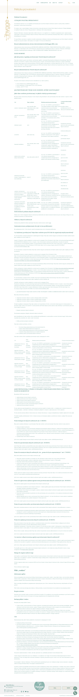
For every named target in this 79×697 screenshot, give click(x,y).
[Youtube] (25, 691)
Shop (38, 2)
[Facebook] (23, 691)
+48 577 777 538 (9, 691)
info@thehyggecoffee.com (11, 690)
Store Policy (28, 695)
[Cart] (68, 2)
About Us (55, 2)
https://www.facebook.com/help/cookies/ (29, 645)
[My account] (66, 3)
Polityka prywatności (20, 695)
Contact (60, 2)
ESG (50, 2)
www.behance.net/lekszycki (70, 695)
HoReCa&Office (44, 2)
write (68, 688)
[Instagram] (21, 691)
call (54, 688)
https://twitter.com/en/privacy (49, 640)
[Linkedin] (28, 691)
